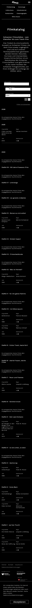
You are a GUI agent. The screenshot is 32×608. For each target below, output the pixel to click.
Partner (4, 565)
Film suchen (7, 82)
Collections (10, 10)
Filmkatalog (11, 7)
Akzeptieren (19, 602)
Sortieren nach (10, 93)
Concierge (21, 7)
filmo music (16, 16)
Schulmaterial (21, 10)
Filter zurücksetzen (23, 104)
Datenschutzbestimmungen (11, 567)
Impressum (19, 565)
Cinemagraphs (22, 13)
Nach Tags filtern (10, 87)
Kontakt (10, 565)
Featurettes (9, 13)
